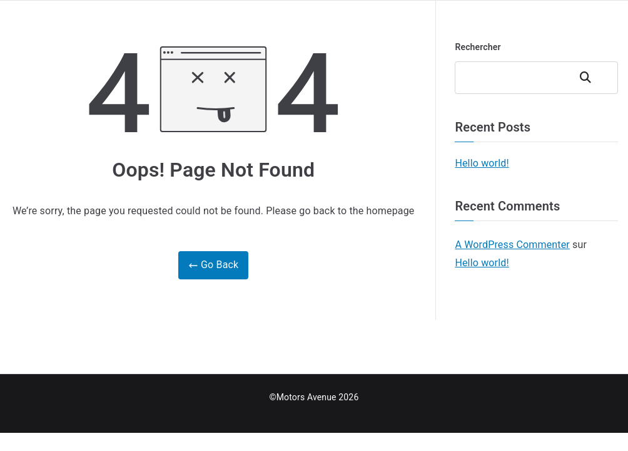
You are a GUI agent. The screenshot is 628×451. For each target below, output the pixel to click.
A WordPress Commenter (512, 245)
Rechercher (477, 47)
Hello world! (482, 163)
